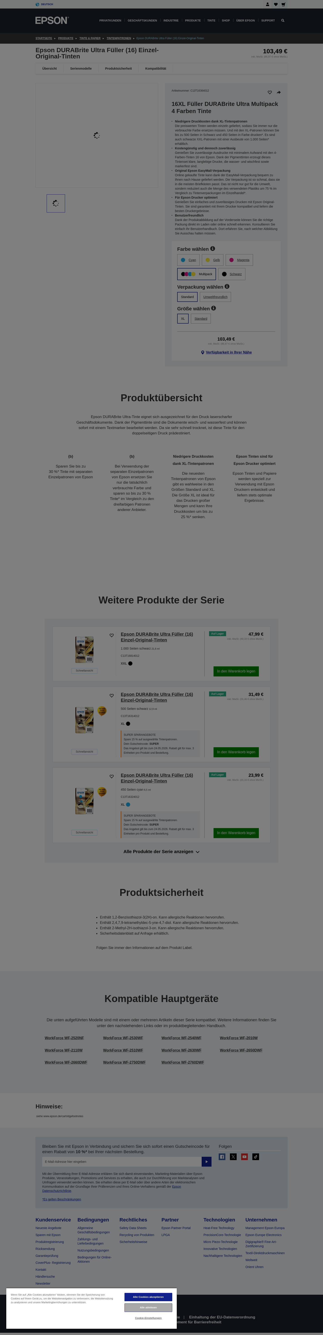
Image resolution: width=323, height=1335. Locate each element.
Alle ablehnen (148, 1307)
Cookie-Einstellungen (148, 1318)
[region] (91, 1308)
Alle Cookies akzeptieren (148, 1297)
